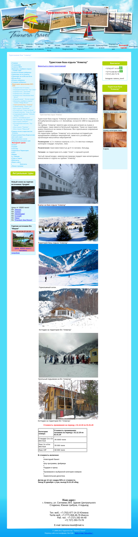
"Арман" (17, 212)
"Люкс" (17, 218)
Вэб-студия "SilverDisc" (84, 533)
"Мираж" (17, 210)
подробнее (15, 253)
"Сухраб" (18, 216)
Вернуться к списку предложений (52, 66)
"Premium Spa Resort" (23, 220)
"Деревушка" (19, 214)
